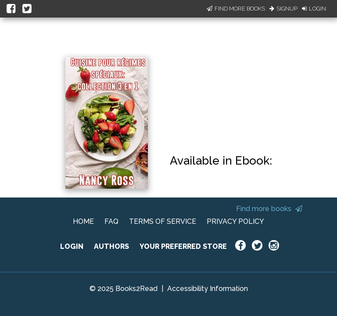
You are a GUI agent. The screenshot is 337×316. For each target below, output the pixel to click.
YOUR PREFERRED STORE (183, 246)
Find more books (269, 209)
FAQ (111, 221)
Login (314, 8)
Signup (283, 8)
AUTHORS (111, 246)
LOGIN (71, 246)
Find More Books (236, 8)
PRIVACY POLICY (235, 221)
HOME (83, 221)
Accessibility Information (207, 288)
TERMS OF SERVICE (162, 221)
